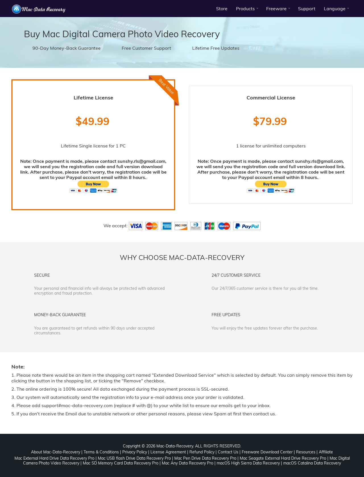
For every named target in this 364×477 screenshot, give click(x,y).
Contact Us (228, 452)
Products (245, 8)
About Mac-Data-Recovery (55, 452)
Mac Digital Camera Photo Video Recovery (131, 33)
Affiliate (326, 452)
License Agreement (168, 452)
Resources (305, 452)
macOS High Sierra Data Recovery (248, 463)
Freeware (276, 8)
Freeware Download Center (267, 452)
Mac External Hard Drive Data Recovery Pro (54, 458)
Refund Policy (201, 452)
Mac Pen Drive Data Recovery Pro (205, 458)
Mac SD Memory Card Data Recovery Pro (120, 463)
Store (222, 8)
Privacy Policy (134, 452)
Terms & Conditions (101, 452)
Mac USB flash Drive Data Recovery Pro (134, 458)
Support (306, 8)
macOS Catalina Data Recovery (312, 463)
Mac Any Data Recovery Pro (187, 463)
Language (335, 8)
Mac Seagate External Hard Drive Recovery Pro (283, 458)
